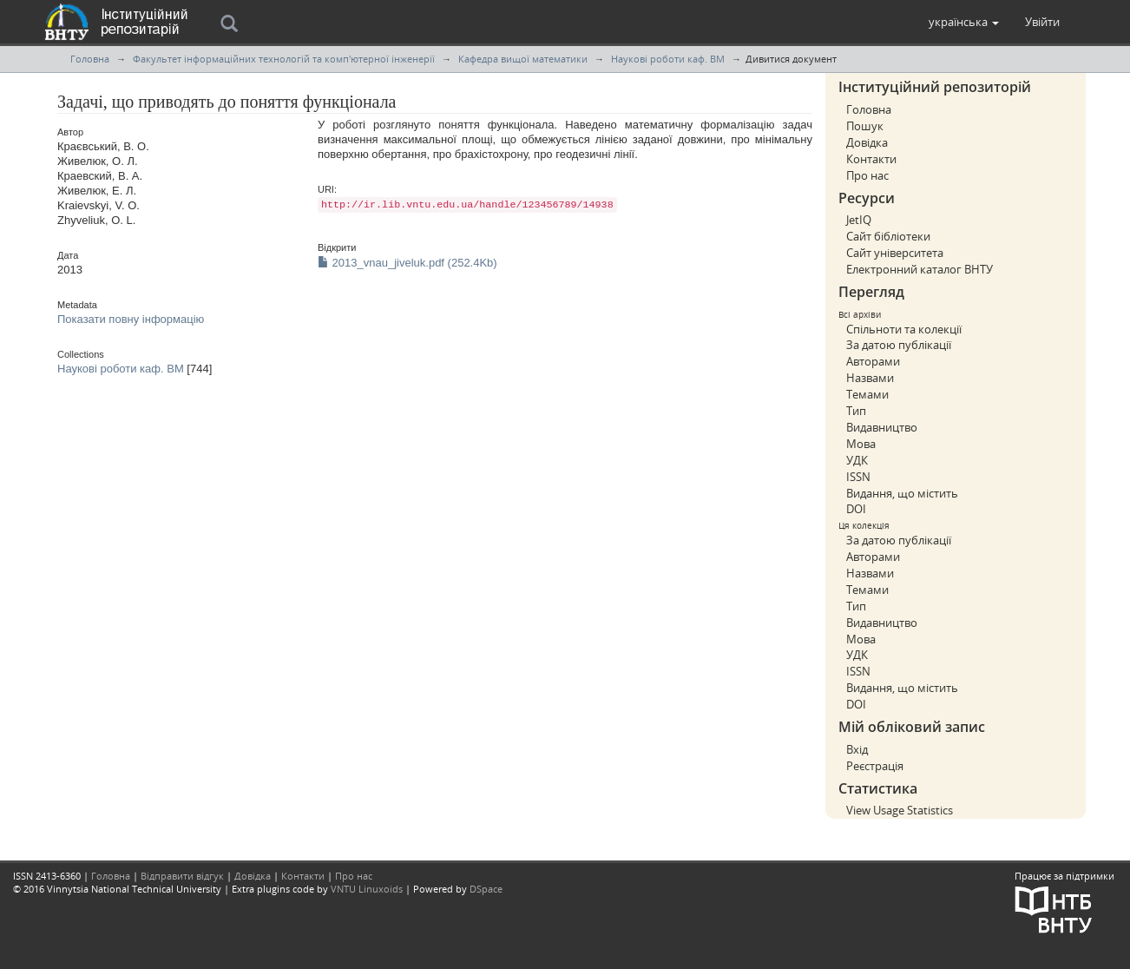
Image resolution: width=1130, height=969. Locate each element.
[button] (964, 21)
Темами (867, 394)
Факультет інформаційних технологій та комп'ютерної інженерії (284, 58)
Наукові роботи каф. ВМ (668, 58)
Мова (861, 444)
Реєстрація (874, 766)
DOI (856, 509)
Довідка (867, 142)
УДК (857, 460)
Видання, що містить (902, 493)
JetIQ (858, 219)
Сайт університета (894, 252)
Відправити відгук (182, 875)
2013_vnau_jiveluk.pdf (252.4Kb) (407, 262)
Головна (89, 58)
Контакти (871, 159)
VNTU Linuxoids (367, 888)
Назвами (870, 378)
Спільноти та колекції (904, 329)
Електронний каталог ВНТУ (919, 269)
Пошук (865, 126)
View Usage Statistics (899, 810)
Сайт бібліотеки (888, 236)
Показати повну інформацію (130, 319)
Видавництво (881, 427)
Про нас (867, 175)
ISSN (858, 476)
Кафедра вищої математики (523, 58)
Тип (856, 411)
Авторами (873, 361)
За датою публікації (898, 345)
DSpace (486, 888)
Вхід (857, 749)
